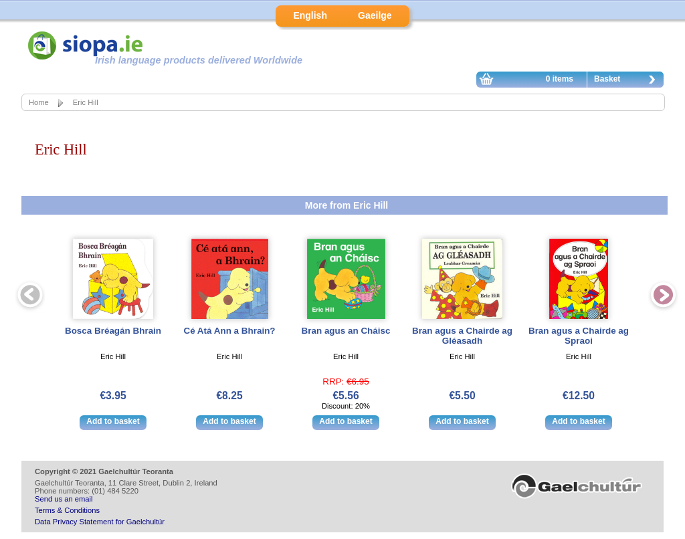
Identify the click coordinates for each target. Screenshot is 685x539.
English (310, 15)
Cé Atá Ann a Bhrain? (229, 331)
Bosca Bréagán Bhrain (113, 331)
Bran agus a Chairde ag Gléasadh (462, 336)
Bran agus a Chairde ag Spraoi (578, 336)
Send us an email (63, 499)
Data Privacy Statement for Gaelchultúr (100, 522)
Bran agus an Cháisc (346, 331)
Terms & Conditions (67, 510)
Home (39, 102)
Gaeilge (375, 15)
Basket (628, 81)
